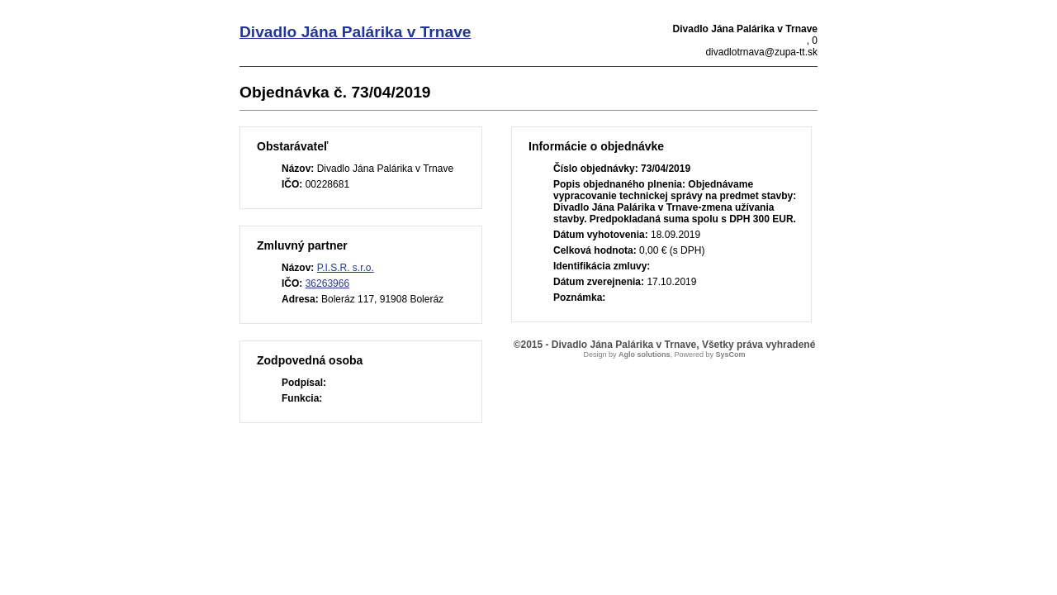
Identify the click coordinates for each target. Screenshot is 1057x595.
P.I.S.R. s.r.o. (345, 268)
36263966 (327, 283)
